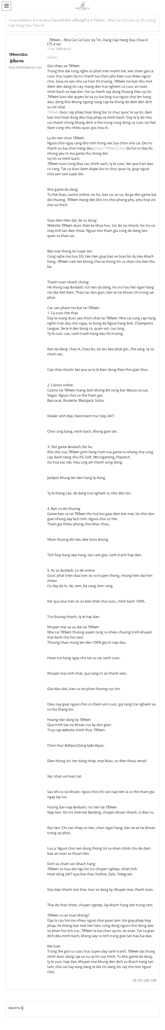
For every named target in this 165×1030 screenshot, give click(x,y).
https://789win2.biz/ (109, 148)
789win (53, 112)
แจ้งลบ (52, 57)
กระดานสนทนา (20, 20)
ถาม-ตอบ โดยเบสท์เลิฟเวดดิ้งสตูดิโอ (63, 20)
